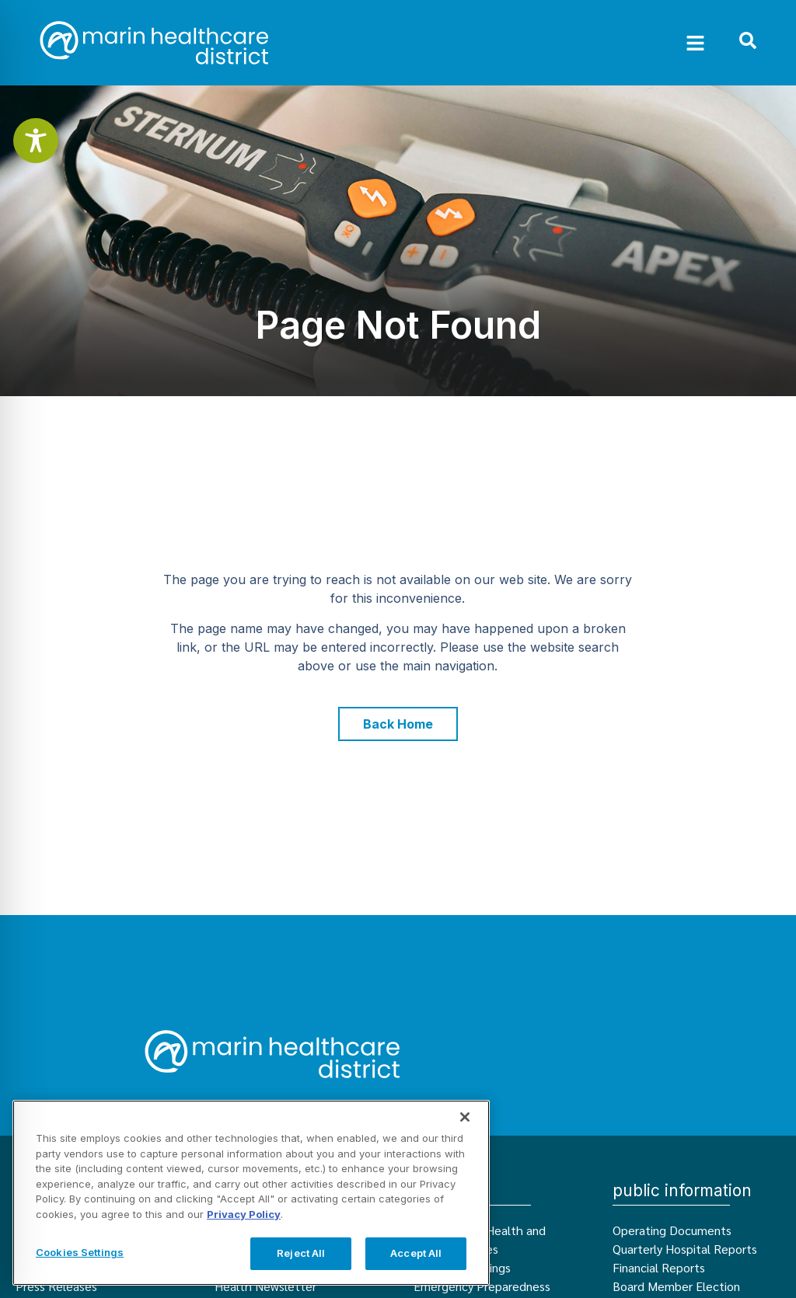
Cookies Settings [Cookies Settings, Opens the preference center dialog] (80, 1252)
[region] (251, 1193)
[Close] (465, 1117)
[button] (695, 42)
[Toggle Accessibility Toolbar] (36, 141)
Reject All (301, 1253)
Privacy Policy (244, 1214)
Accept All (416, 1253)
